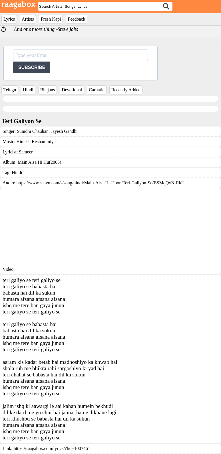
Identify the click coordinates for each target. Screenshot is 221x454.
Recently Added (126, 89)
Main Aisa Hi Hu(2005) (39, 162)
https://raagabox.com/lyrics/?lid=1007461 (52, 448)
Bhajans (47, 89)
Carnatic (96, 89)
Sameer (26, 151)
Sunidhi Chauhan (33, 131)
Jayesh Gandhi (64, 131)
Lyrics (9, 19)
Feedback (76, 19)
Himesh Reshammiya (35, 141)
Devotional (72, 89)
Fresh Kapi (51, 19)
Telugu (9, 89)
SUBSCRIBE (31, 67)
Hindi (28, 89)
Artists (28, 19)
